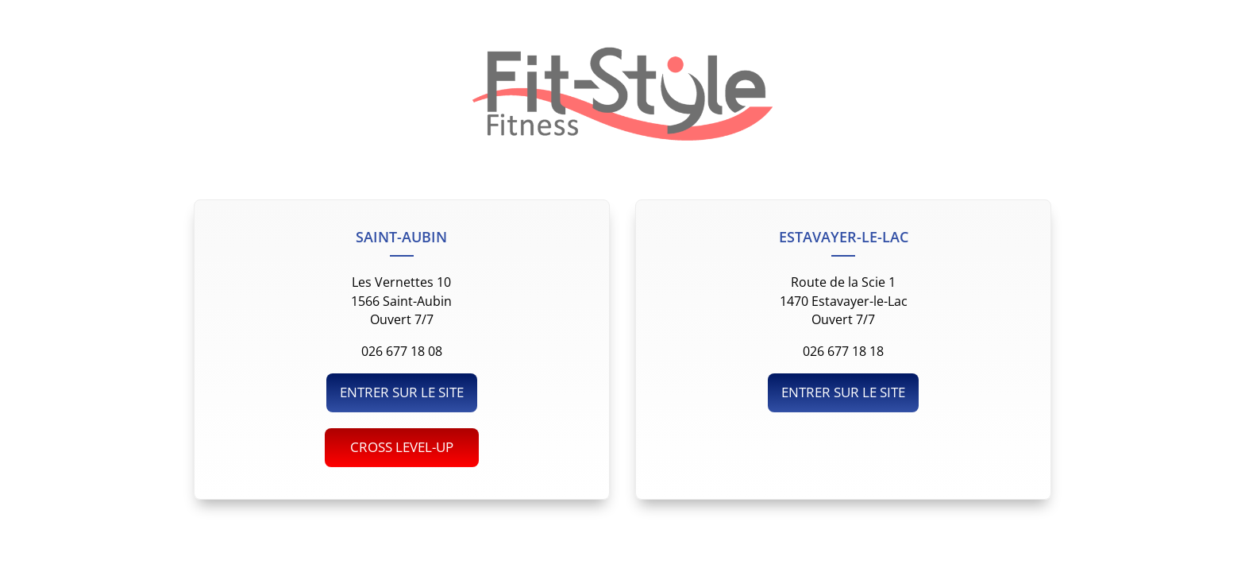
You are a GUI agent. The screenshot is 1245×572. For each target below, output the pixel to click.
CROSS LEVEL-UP (401, 447)
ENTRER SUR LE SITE (402, 392)
